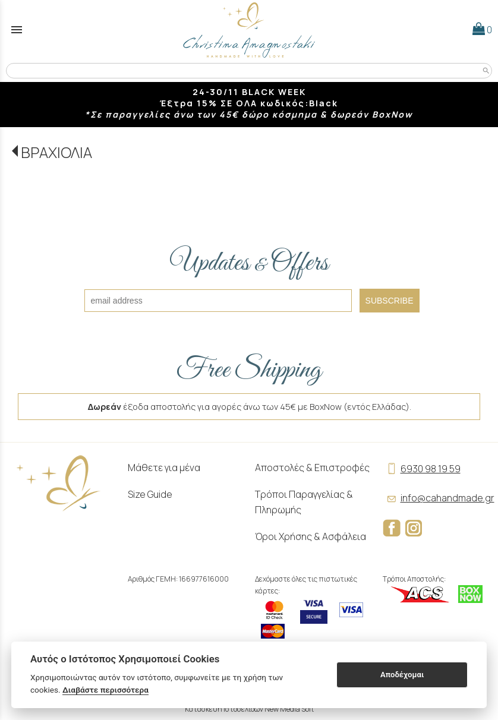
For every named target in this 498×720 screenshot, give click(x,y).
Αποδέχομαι (402, 674)
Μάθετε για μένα (164, 467)
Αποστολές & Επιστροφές (312, 467)
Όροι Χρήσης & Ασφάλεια (310, 536)
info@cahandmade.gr (438, 497)
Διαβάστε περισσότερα (105, 689)
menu (17, 30)
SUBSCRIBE (389, 300)
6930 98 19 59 (422, 468)
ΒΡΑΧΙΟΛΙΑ (56, 152)
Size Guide (150, 494)
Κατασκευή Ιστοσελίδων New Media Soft (249, 709)
